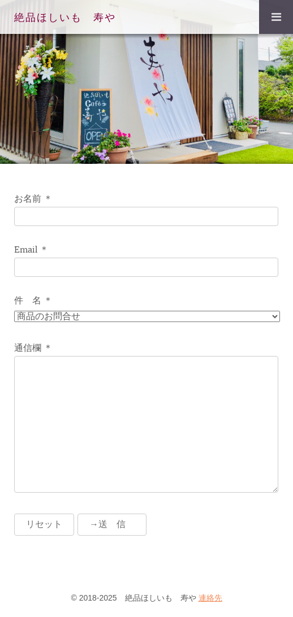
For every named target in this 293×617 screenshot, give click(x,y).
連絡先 (210, 597)
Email (25, 249)
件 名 (27, 300)
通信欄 (27, 348)
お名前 (27, 198)
